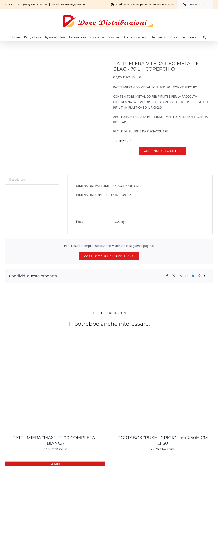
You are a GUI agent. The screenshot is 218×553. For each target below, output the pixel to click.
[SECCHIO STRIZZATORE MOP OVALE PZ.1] (50, 464)
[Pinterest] (199, 276)
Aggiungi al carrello (162, 151)
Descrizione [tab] (17, 179)
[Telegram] (192, 276)
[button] (204, 37)
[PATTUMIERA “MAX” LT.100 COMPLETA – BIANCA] (50, 344)
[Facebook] (167, 276)
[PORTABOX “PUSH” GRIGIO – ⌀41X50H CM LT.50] (158, 344)
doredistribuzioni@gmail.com (69, 4)
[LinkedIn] (180, 276)
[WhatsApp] (186, 276)
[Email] (205, 276)
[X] (173, 276)
